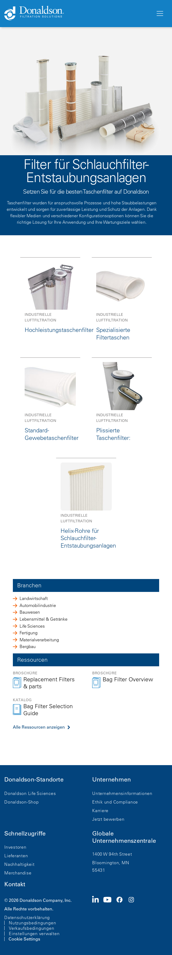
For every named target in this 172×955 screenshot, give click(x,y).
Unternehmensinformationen (122, 793)
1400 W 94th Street (112, 854)
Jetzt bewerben (108, 819)
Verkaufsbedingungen (31, 928)
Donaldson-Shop (21, 802)
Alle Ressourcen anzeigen (39, 727)
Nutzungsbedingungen (32, 923)
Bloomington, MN (110, 862)
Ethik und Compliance (115, 802)
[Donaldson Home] (77, 13)
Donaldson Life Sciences (30, 793)
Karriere (100, 810)
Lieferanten (16, 855)
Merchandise (17, 873)
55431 (98, 870)
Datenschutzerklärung (27, 917)
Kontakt (14, 884)
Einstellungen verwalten (34, 933)
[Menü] (159, 14)
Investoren (15, 847)
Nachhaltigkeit (19, 864)
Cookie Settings (24, 939)
